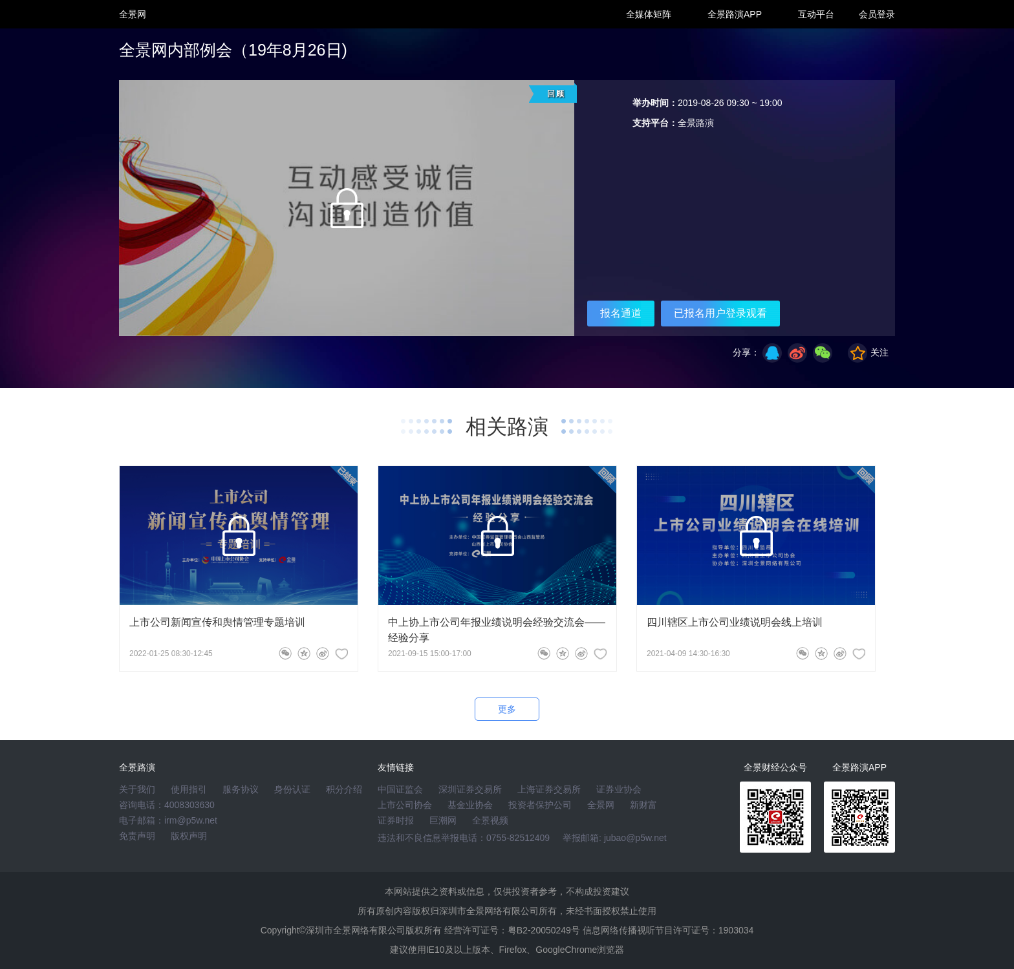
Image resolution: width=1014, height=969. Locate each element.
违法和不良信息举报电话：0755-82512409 (464, 838)
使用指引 (189, 789)
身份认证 (292, 789)
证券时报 (396, 820)
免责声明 (137, 836)
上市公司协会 (405, 805)
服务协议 (240, 789)
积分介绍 (344, 789)
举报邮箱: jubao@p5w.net (615, 838)
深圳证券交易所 (470, 789)
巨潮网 (443, 820)
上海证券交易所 (549, 789)
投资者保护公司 (540, 805)
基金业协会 (470, 805)
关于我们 (137, 789)
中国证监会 (400, 789)
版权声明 (189, 836)
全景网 (600, 805)
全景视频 (490, 820)
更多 (507, 709)
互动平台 (816, 14)
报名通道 (621, 313)
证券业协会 (619, 789)
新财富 (643, 805)
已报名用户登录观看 (720, 313)
